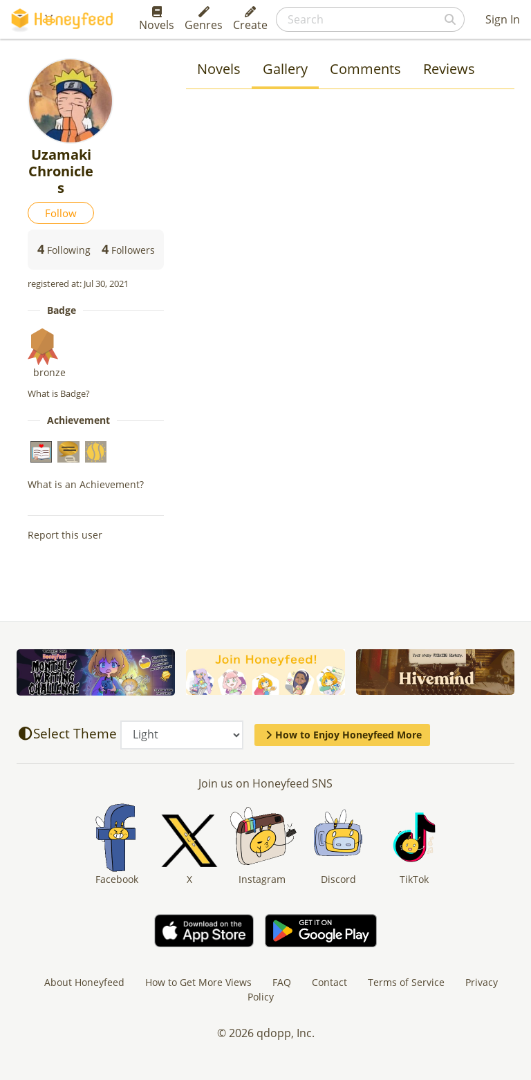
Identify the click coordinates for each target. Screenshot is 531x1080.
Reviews (449, 68)
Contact (329, 982)
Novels (156, 19)
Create (250, 19)
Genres (204, 19)
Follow (61, 213)
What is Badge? (59, 393)
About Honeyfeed (84, 982)
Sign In (502, 19)
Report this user (65, 534)
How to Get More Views (198, 982)
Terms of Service (406, 982)
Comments (365, 68)
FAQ (281, 982)
